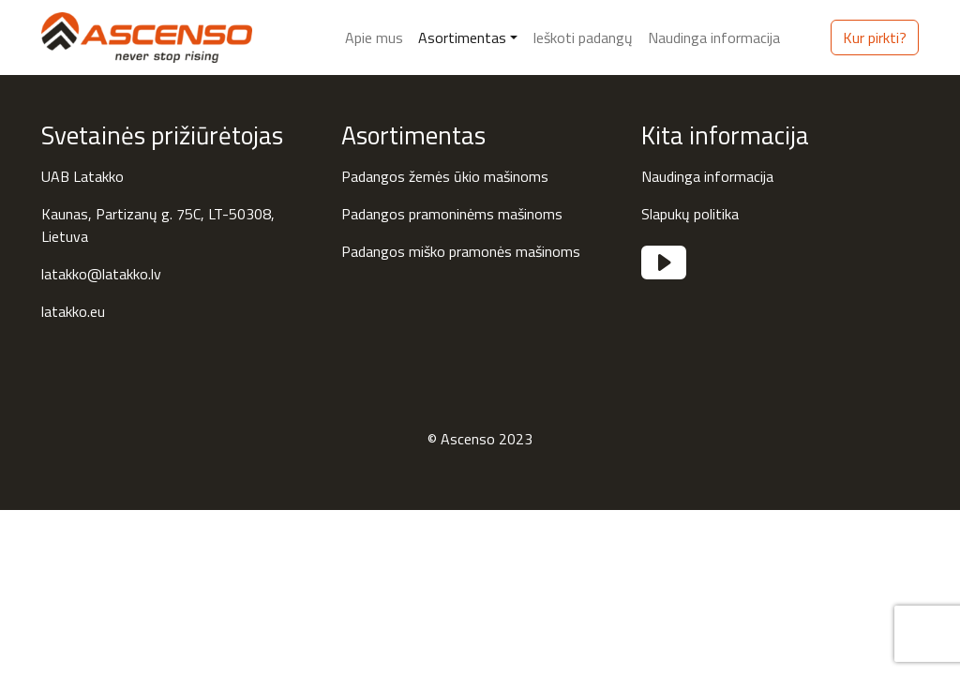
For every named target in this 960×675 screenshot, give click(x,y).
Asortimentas (462, 37)
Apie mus (374, 37)
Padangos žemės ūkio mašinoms (444, 176)
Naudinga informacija (714, 37)
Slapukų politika (690, 213)
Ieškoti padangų (582, 37)
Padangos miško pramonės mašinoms (460, 251)
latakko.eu (73, 311)
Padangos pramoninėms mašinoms (451, 213)
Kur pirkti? (875, 37)
